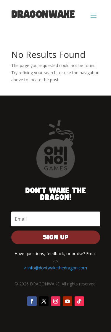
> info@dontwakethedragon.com (55, 268)
